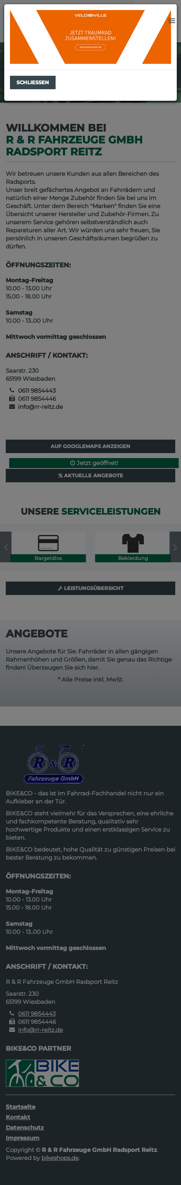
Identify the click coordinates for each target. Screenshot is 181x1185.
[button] (171, 21)
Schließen (32, 82)
